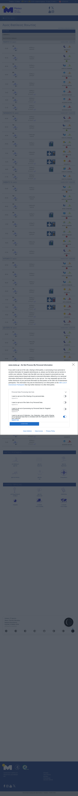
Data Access (39, 431)
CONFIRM (24, 424)
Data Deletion (27, 431)
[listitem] (39, 392)
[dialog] (39, 398)
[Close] (74, 365)
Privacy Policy (50, 431)
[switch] (64, 396)
